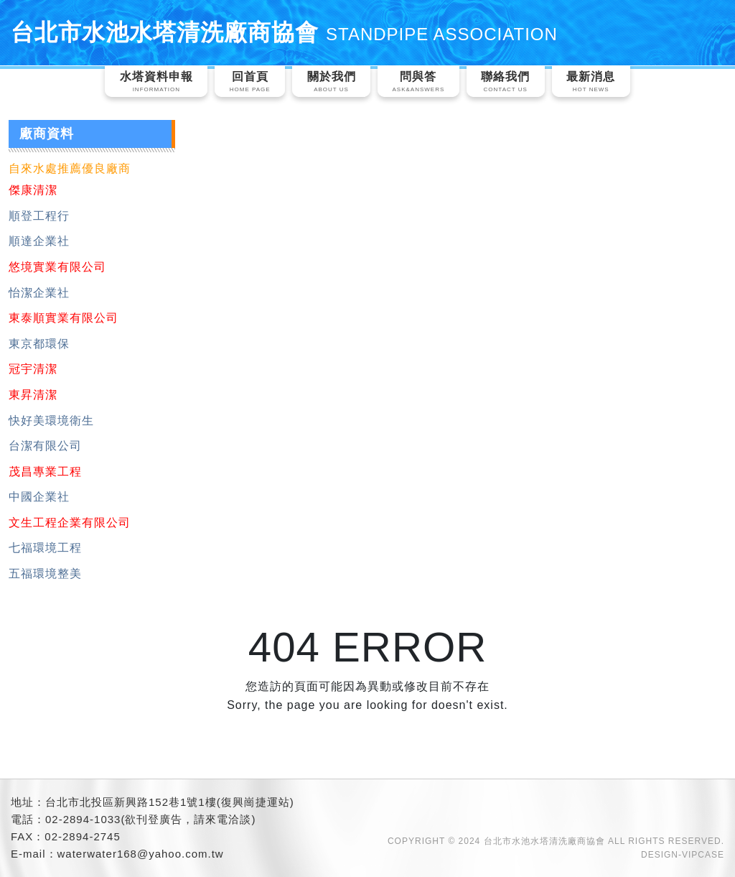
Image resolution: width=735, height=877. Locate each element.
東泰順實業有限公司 (63, 318)
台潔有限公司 (45, 446)
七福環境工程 (45, 548)
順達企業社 (39, 241)
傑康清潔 (33, 190)
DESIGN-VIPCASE (682, 855)
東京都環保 (39, 344)
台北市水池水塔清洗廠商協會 (284, 32)
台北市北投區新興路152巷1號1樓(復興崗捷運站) (169, 802)
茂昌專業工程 (45, 471)
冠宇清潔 (33, 369)
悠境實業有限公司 (57, 267)
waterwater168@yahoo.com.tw (140, 854)
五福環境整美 (45, 573)
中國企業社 (39, 497)
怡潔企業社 (39, 293)
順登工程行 (39, 216)
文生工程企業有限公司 (70, 522)
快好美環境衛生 (51, 420)
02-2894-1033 (83, 819)
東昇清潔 (33, 395)
